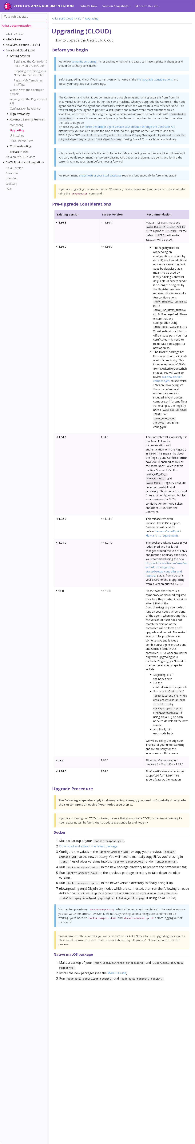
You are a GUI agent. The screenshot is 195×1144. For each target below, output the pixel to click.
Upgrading (91, 18)
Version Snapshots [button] (115, 6)
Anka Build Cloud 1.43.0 (66, 18)
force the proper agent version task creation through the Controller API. (130, 126)
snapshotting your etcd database (100, 175)
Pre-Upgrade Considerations (155, 79)
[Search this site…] (163, 6)
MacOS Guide (116, 973)
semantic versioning (84, 61)
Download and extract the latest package (88, 846)
